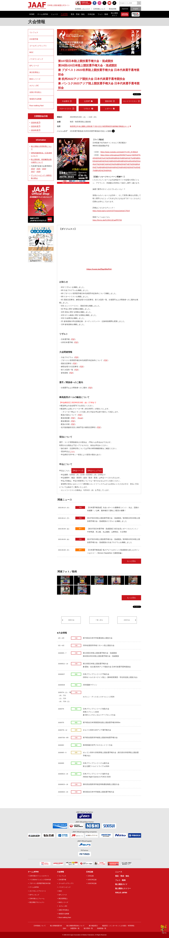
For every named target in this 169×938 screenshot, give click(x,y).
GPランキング (34, 895)
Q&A (64, 928)
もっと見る (131, 561)
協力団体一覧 (88, 928)
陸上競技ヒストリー (123, 888)
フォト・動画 (120, 880)
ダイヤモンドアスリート (37, 891)
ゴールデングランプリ (38, 46)
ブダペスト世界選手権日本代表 (40, 883)
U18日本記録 (92, 883)
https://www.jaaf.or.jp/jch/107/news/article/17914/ (111, 211)
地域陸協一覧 (101, 928)
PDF (73, 339)
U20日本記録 (92, 879)
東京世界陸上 (34, 72)
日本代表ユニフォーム (37, 898)
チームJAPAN (33, 872)
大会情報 (36, 21)
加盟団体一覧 (74, 928)
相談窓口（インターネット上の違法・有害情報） (118, 925)
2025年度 (35, 126)
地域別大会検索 (35, 99)
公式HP (87, 101)
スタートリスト (65, 109)
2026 (44, 169)
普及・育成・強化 (122, 876)
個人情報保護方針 (56, 925)
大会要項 (65, 101)
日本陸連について (99, 9)
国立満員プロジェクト (37, 902)
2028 (38, 172)
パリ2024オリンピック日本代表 (40, 879)
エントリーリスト (130, 101)
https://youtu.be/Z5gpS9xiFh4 (99, 269)
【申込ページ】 (78, 471)
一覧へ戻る (99, 620)
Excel (80, 418)
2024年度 (35, 130)
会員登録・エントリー (82, 9)
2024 (33, 169)
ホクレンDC (34, 85)
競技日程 (108, 101)
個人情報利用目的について (75, 925)
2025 (38, 169)
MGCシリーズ (34, 79)
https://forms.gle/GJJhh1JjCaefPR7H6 (107, 220)
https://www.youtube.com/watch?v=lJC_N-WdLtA (119, 152)
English (135, 9)
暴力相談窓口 (93, 925)
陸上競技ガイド (121, 884)
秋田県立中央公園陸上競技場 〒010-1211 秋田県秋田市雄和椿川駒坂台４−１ (100, 126)
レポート (108, 109)
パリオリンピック (36, 59)
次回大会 (127, 620)
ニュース (118, 872)
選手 (80, 528)
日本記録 (89, 872)
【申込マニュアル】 (94, 471)
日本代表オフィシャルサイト (39, 876)
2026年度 (35, 123)
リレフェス (33, 32)
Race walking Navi (36, 106)
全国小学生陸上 (35, 92)
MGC (31, 52)
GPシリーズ (34, 66)
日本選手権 (33, 39)
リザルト (87, 109)
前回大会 (71, 620)
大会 (80, 507)
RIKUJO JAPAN (121, 893)
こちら (72, 451)
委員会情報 (112, 9)
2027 (33, 172)
